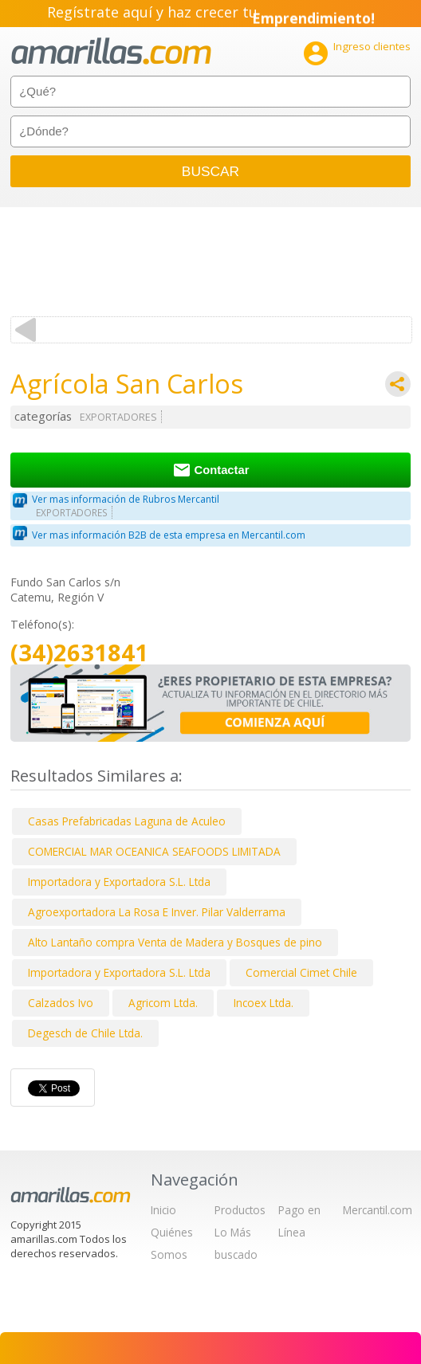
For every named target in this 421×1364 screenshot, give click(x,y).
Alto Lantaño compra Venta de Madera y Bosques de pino (175, 942)
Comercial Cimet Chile (301, 972)
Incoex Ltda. (263, 1002)
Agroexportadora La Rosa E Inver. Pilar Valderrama (156, 911)
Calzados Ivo (60, 1002)
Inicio (163, 1209)
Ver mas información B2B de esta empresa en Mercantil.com (168, 535)
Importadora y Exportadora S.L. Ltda (119, 881)
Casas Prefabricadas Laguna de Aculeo (127, 821)
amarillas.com (111, 51)
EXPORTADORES (118, 417)
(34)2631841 (79, 652)
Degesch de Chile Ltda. (85, 1033)
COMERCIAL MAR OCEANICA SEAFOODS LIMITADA (154, 851)
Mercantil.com (377, 1209)
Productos (240, 1209)
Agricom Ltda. (163, 1002)
